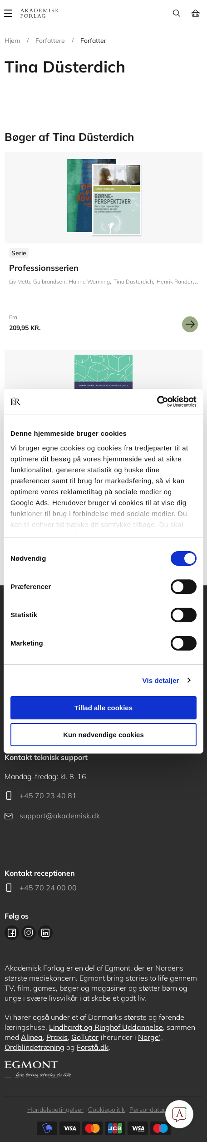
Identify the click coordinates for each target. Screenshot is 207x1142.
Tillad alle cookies (103, 708)
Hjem (12, 40)
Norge (148, 1037)
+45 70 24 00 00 (48, 887)
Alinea (32, 1037)
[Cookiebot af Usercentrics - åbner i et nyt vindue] (157, 402)
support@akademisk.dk (60, 815)
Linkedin (45, 932)
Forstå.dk (92, 1047)
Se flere (103, 245)
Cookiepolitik (106, 1110)
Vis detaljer (161, 680)
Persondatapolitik (154, 1110)
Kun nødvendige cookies (103, 735)
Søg (176, 13)
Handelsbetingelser (55, 1110)
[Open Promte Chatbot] (179, 1114)
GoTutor (85, 1037)
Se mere (190, 324)
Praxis (57, 1037)
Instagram (28, 932)
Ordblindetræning (34, 1047)
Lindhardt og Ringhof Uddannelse (106, 1027)
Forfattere (50, 40)
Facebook (12, 932)
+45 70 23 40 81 (48, 795)
